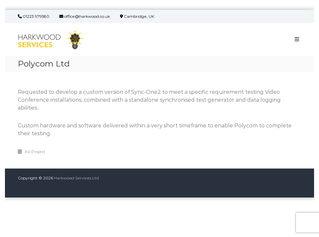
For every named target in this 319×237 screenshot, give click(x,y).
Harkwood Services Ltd (76, 177)
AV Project (35, 151)
